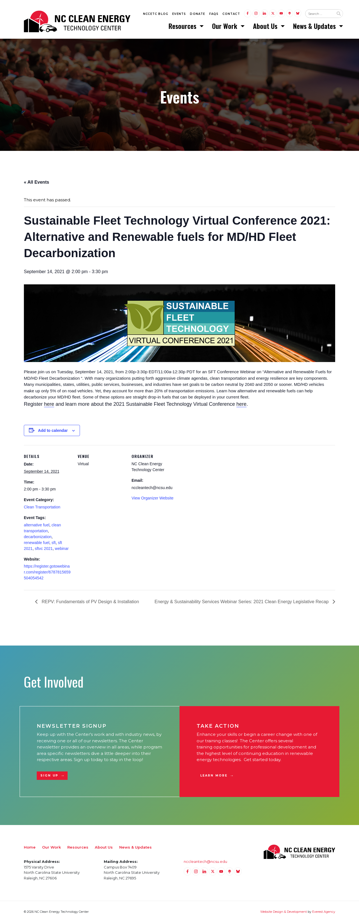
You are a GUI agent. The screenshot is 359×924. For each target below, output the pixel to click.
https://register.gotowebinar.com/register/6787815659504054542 (47, 573)
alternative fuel (36, 526)
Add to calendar (53, 432)
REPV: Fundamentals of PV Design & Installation (89, 603)
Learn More (213, 777)
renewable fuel (36, 544)
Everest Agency (323, 913)
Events (179, 14)
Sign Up (49, 777)
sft (54, 544)
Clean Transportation (42, 508)
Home (30, 848)
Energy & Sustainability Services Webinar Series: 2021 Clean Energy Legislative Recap (242, 603)
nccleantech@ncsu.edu (205, 863)
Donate (197, 14)
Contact (231, 14)
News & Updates (315, 27)
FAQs (214, 14)
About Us (266, 27)
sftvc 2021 (44, 550)
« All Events (36, 183)
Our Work (225, 27)
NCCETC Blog (155, 14)
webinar (62, 550)
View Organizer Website (153, 499)
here (49, 405)
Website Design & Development (283, 913)
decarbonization (38, 538)
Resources (183, 27)
